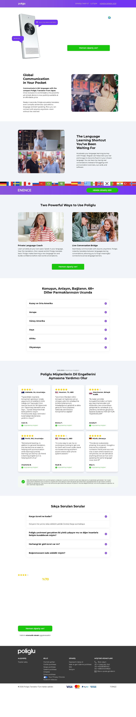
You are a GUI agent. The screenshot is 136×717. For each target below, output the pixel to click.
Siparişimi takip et (76, 662)
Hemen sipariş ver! (108, 4)
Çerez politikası (49, 674)
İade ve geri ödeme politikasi (80, 664)
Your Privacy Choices (54, 677)
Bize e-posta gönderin (106, 671)
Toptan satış (22, 662)
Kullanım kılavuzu (50, 680)
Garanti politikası (50, 669)
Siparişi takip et (82, 4)
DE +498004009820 (102, 669)
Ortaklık (46, 672)
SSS (70, 667)
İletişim (94, 4)
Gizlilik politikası (49, 664)
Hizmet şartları (49, 662)
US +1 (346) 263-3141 (102, 665)
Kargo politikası (49, 667)
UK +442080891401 (101, 667)
